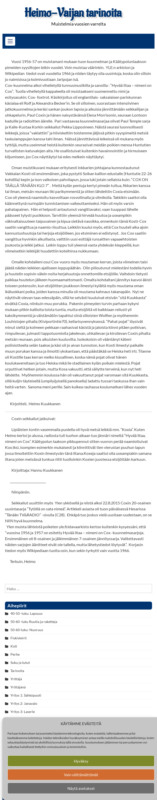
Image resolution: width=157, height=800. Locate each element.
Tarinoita (17, 671)
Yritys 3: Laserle (22, 711)
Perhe (15, 654)
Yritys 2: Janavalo (23, 703)
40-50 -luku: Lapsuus (26, 613)
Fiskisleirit (18, 638)
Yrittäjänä (18, 687)
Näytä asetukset (81, 788)
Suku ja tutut (20, 662)
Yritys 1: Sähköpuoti (25, 695)
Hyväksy (81, 761)
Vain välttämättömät (81, 774)
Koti (13, 646)
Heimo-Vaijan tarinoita (72, 13)
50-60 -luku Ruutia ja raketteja (33, 621)
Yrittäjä (16, 679)
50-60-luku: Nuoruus (26, 630)
